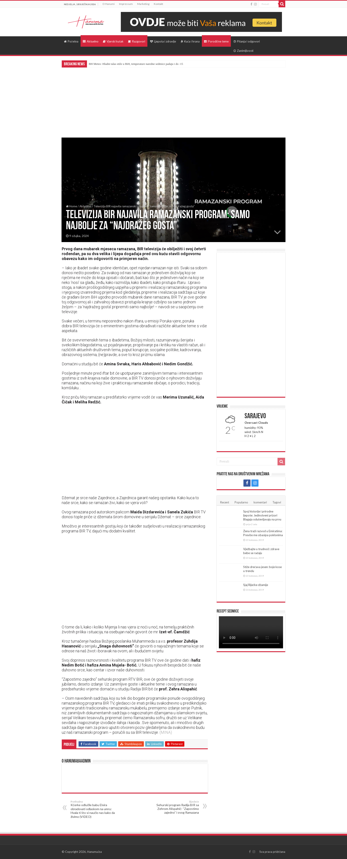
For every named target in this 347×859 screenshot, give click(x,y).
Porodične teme (216, 41)
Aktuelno (90, 41)
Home (71, 206)
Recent (224, 502)
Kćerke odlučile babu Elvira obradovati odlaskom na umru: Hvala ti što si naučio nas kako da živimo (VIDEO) (93, 809)
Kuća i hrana (190, 41)
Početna (71, 41)
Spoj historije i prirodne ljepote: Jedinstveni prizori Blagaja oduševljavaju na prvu (262, 515)
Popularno (241, 502)
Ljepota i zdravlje (163, 41)
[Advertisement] (173, 101)
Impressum (126, 4)
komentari (260, 502)
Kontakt (158, 4)
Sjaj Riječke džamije (255, 585)
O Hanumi (108, 4)
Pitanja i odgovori (246, 41)
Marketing (143, 4)
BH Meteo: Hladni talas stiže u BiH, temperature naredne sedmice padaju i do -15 (136, 63)
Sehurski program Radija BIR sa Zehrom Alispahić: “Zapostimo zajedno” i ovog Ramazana (176, 807)
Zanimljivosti (243, 50)
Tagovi (276, 502)
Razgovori (136, 41)
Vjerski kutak (113, 41)
